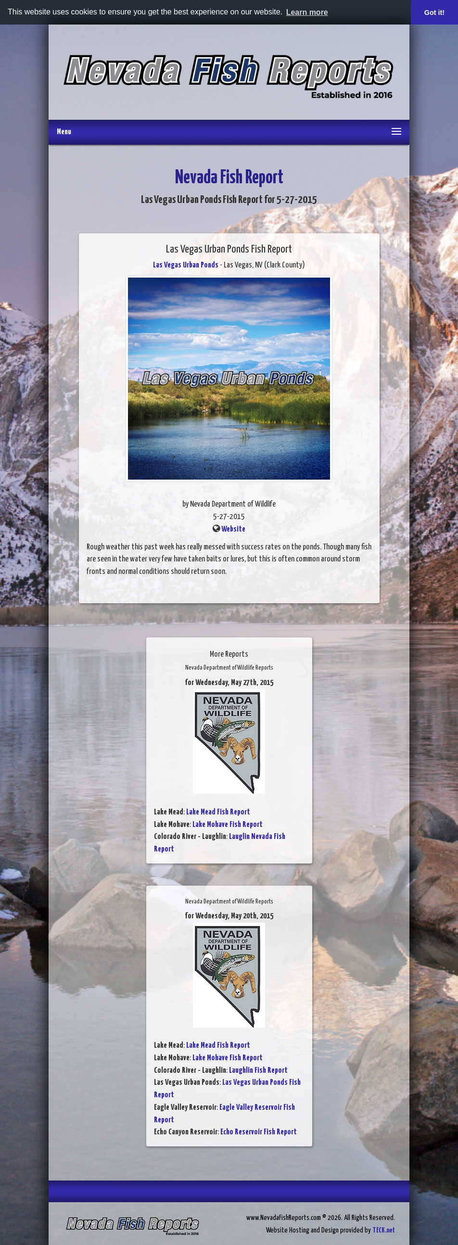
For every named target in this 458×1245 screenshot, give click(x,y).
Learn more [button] (307, 12)
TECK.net (383, 1230)
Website (233, 529)
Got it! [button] (434, 12)
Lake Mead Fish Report (218, 812)
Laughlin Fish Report (258, 1071)
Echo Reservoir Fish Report (258, 1132)
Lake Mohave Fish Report (227, 825)
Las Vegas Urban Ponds (185, 265)
